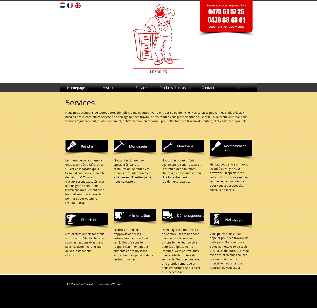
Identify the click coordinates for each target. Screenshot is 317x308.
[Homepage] (76, 87)
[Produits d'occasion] (174, 87)
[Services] (142, 87)
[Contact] (207, 87)
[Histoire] (109, 87)
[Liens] (240, 87)
